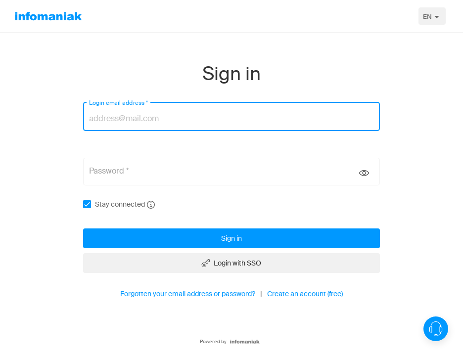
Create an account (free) (305, 293)
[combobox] (432, 16)
